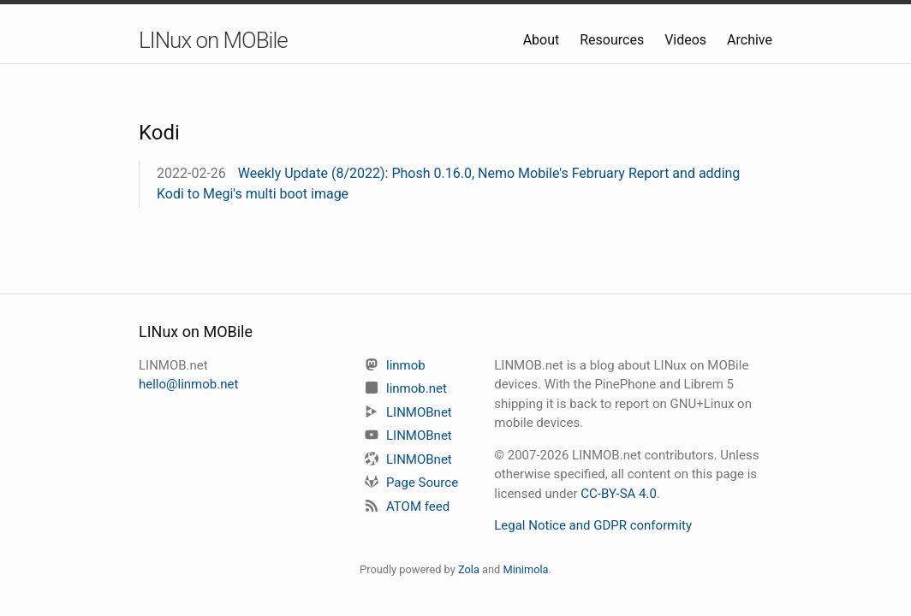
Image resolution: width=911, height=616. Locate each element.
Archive (749, 40)
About (543, 40)
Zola (468, 569)
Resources (613, 40)
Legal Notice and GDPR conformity (593, 525)
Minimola (525, 569)
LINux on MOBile (213, 40)
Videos (687, 40)
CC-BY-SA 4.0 (619, 493)
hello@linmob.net (188, 384)
